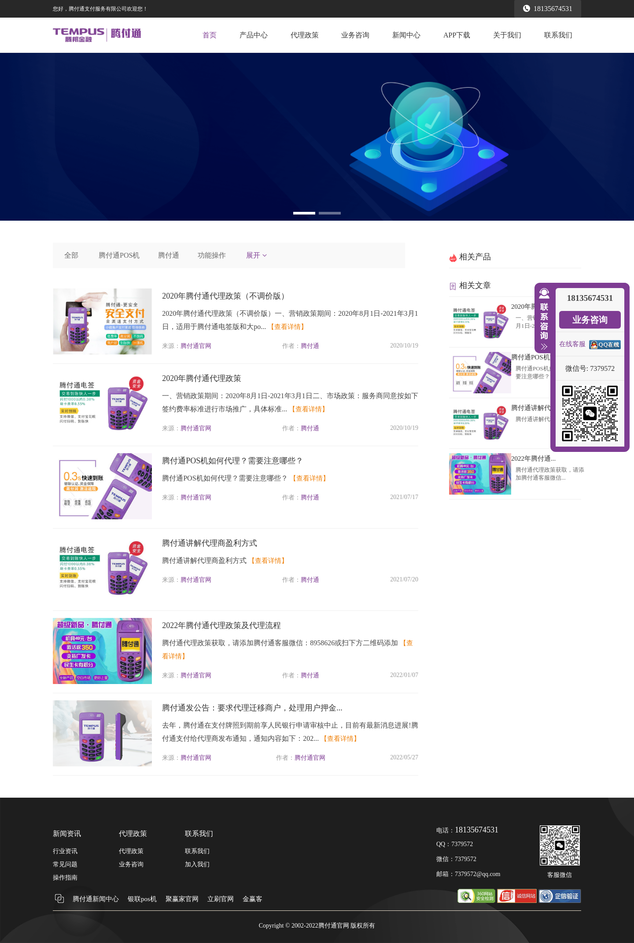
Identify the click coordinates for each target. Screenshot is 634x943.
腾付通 (168, 255)
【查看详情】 (287, 326)
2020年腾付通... (533, 306)
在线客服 (572, 344)
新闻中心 (406, 35)
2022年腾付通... (533, 458)
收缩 (542, 319)
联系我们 (558, 35)
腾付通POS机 (119, 255)
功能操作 (212, 255)
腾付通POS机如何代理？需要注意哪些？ (232, 460)
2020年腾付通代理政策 (201, 378)
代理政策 (305, 35)
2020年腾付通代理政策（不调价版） (225, 296)
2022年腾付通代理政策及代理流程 (221, 625)
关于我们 (507, 35)
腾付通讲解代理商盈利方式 (209, 543)
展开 (257, 255)
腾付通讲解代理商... (540, 407)
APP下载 (456, 35)
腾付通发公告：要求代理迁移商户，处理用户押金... (252, 707)
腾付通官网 (196, 346)
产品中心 (254, 35)
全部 (71, 255)
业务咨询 (355, 35)
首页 (210, 35)
